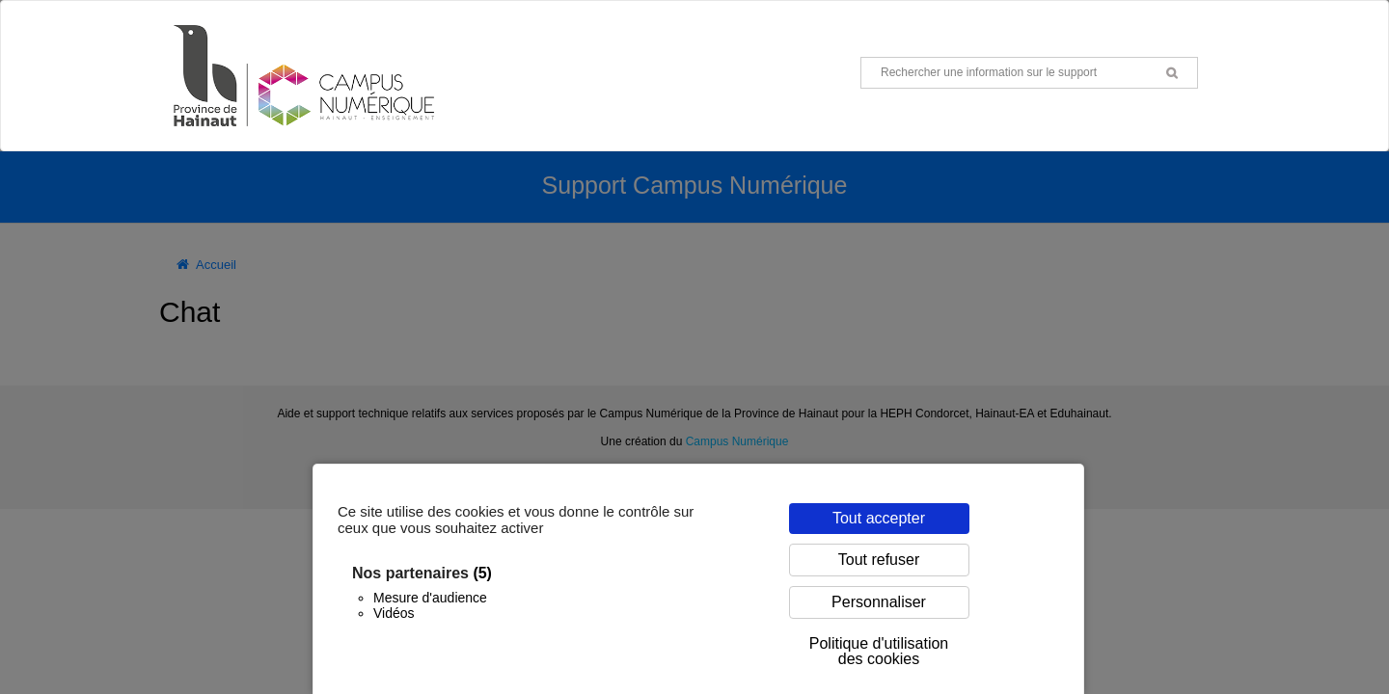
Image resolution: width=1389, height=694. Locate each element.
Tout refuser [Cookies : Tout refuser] (878, 559)
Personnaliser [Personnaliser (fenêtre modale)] (878, 602)
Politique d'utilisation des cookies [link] (878, 651)
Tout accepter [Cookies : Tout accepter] (878, 518)
